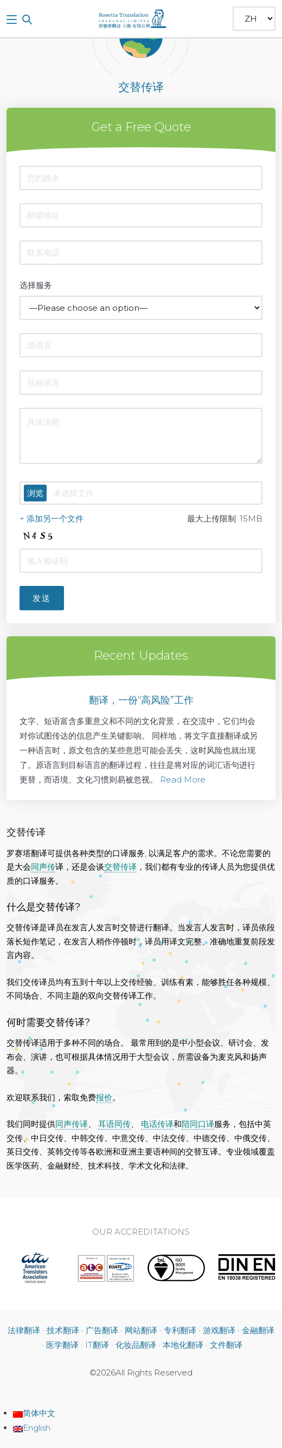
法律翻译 (24, 1330)
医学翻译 (62, 1345)
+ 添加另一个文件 (52, 518)
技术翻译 (63, 1330)
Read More (183, 779)
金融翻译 (258, 1330)
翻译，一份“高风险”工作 (141, 700)
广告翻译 (102, 1330)
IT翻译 (97, 1345)
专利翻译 (180, 1330)
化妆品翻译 (136, 1345)
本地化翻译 (183, 1345)
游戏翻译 (219, 1330)
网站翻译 (141, 1330)
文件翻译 (226, 1345)
